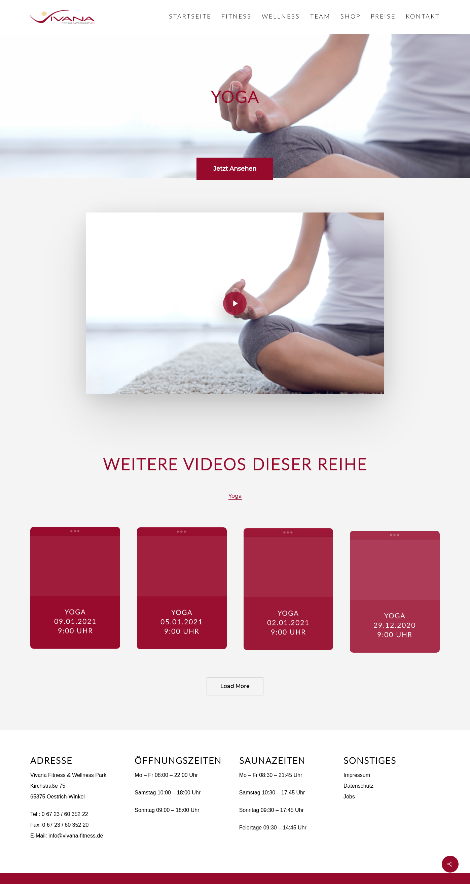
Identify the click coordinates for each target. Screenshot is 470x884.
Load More (235, 686)
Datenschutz (358, 786)
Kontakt (423, 17)
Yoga (235, 496)
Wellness (281, 17)
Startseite (190, 17)
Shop (350, 17)
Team (320, 17)
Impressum (357, 775)
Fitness (236, 17)
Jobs (349, 796)
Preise (383, 17)
